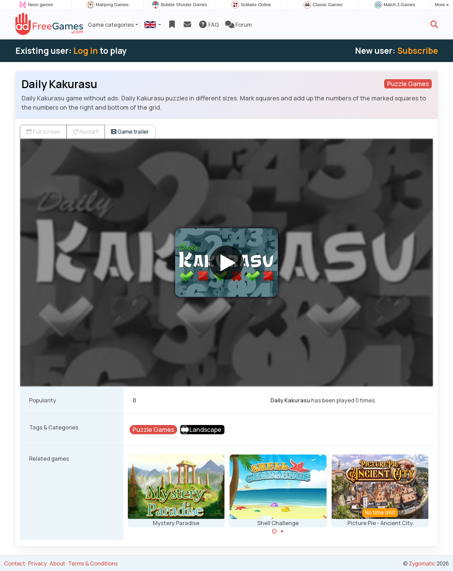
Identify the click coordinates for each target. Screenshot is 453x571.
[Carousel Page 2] (282, 531)
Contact (14, 563)
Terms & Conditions (93, 563)
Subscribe (417, 50)
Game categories (111, 24)
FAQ (208, 24)
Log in (85, 50)
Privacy (37, 563)
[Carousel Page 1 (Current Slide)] (274, 531)
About (57, 563)
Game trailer (130, 131)
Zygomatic (422, 563)
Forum (238, 24)
